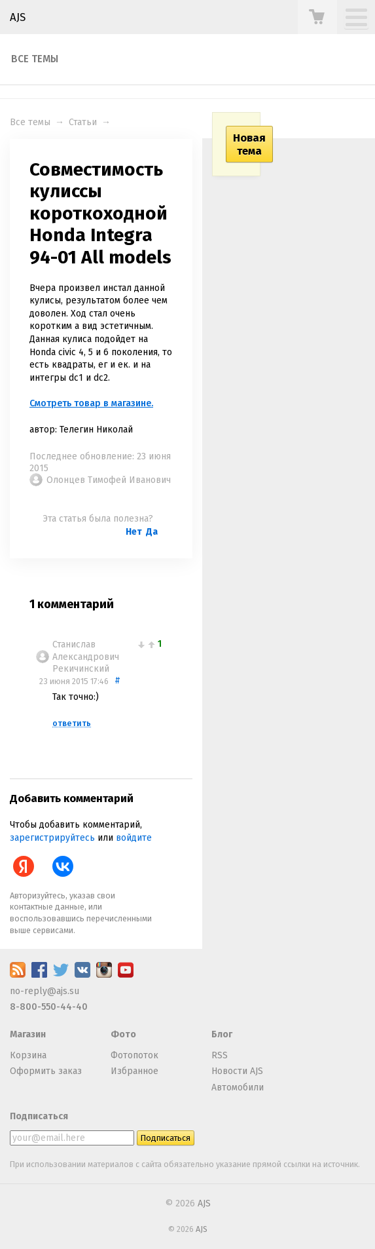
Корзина (28, 1055)
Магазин (28, 1034)
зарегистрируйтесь (52, 837)
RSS (219, 1055)
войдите (134, 837)
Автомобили (237, 1087)
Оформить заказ (46, 1071)
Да (152, 531)
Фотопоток (134, 1055)
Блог (221, 1034)
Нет (134, 531)
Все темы (34, 59)
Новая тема (249, 144)
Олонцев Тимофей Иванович (108, 480)
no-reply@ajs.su (44, 991)
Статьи (83, 122)
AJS (18, 17)
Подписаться (39, 1116)
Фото (123, 1034)
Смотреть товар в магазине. (91, 403)
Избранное (134, 1071)
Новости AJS (237, 1071)
